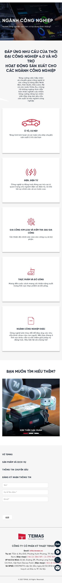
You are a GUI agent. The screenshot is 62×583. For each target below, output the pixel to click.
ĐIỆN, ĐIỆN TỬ (31, 180)
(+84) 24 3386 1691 (35, 557)
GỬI (7, 518)
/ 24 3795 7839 (49, 557)
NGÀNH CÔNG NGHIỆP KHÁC (31, 329)
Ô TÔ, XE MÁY (31, 131)
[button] (25, 433)
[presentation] (20, 507)
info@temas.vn (36, 551)
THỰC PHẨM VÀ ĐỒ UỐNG (31, 279)
